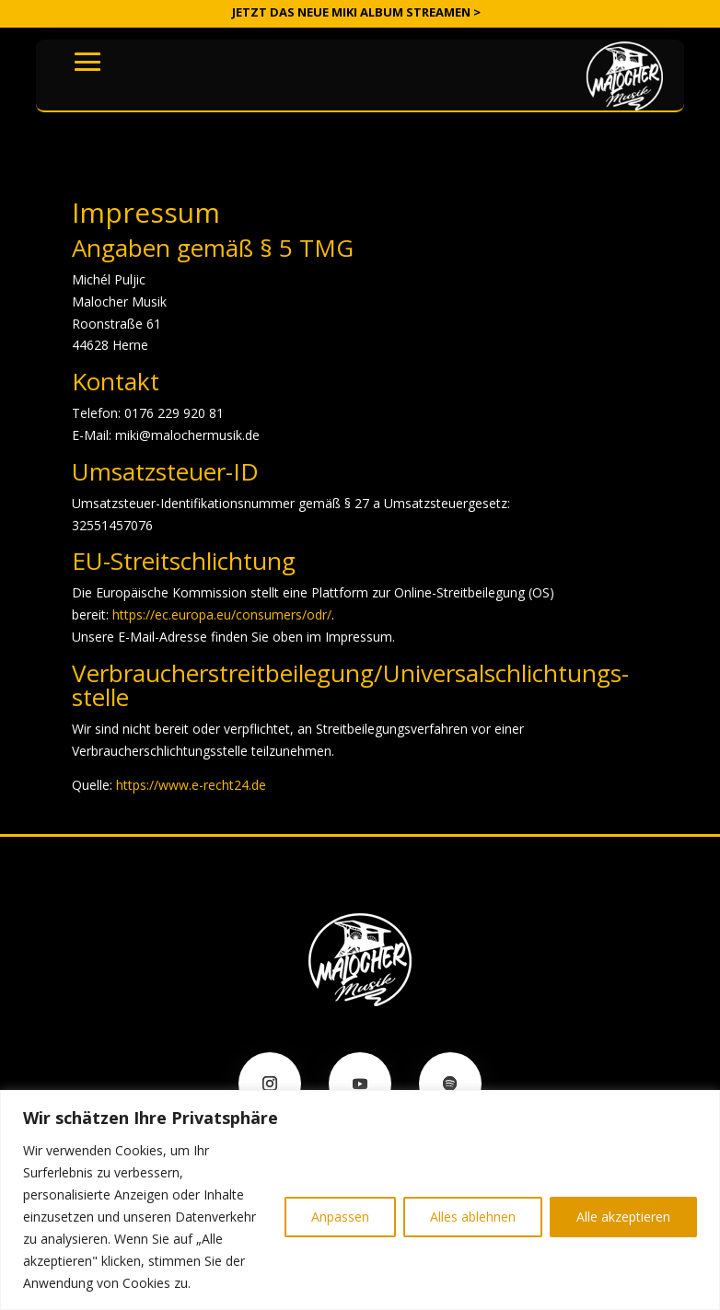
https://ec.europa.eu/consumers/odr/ (221, 614)
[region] (360, 1200)
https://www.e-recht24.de (191, 785)
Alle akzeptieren (623, 1216)
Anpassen (340, 1216)
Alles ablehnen (473, 1216)
